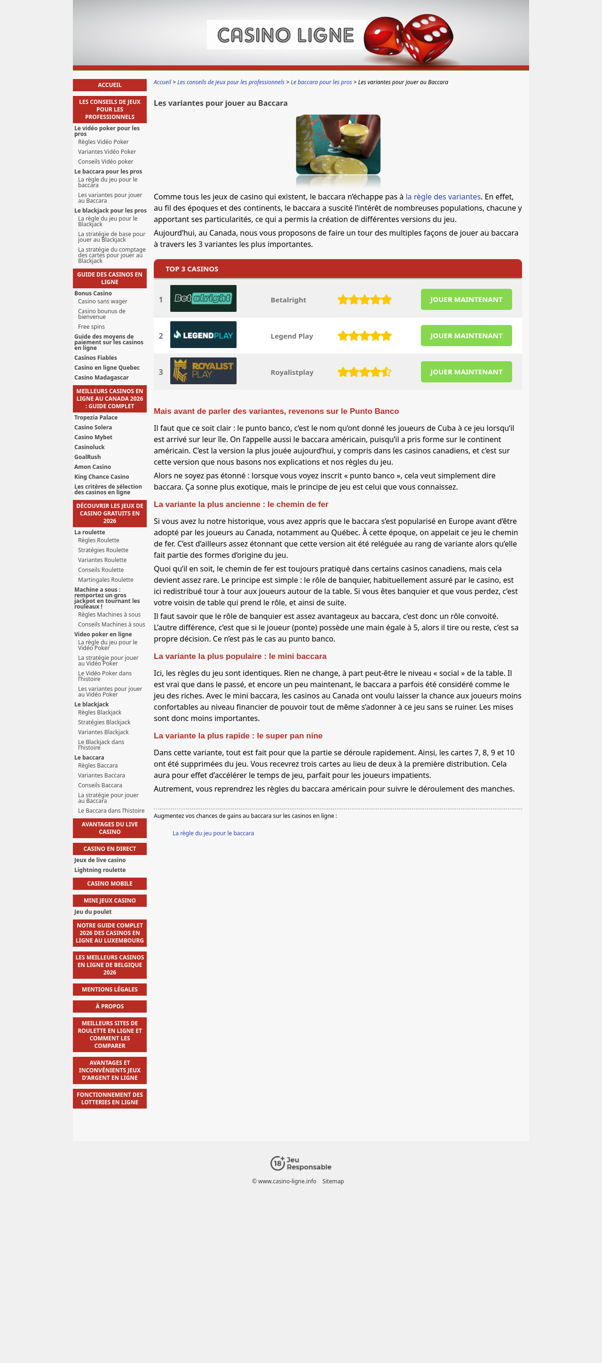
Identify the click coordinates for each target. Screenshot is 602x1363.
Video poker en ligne (103, 634)
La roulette (89, 532)
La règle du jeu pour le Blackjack (107, 221)
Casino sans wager (102, 301)
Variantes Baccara (101, 775)
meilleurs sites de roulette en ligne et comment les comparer (110, 1034)
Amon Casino (92, 467)
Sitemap (333, 1181)
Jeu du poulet (92, 912)
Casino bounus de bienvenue (102, 314)
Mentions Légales (110, 989)
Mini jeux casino (110, 900)
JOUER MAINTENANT (466, 299)
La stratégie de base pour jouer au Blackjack (111, 237)
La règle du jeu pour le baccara (213, 833)
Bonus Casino (93, 293)
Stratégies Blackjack (104, 722)
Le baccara (89, 758)
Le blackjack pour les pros (110, 211)
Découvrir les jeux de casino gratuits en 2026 (109, 513)
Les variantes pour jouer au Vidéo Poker (110, 691)
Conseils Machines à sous (111, 624)
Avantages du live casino (110, 828)
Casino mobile (110, 884)
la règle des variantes (443, 196)
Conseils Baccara (100, 785)
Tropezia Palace (96, 417)
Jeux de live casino (100, 860)
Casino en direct (110, 849)
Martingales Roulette (106, 580)
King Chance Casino (101, 477)
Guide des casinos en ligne (110, 278)
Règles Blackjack (99, 712)
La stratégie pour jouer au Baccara (108, 798)
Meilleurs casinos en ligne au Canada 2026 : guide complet (109, 398)
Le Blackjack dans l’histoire (101, 745)
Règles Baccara (98, 766)
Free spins (91, 327)
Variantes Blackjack (103, 732)
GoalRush (87, 457)
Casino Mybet (93, 437)
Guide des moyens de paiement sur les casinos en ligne (108, 342)
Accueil (109, 85)
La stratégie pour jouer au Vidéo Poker (108, 660)
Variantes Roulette (102, 560)
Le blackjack (91, 704)
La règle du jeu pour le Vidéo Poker (107, 645)
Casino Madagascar (101, 377)
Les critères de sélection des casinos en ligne (108, 489)
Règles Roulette (98, 540)
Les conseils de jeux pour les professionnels (110, 109)
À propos (110, 1006)
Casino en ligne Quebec (107, 368)
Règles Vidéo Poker (103, 142)
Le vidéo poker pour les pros (107, 131)
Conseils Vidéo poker (105, 162)
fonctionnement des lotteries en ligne (110, 1098)
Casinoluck (89, 447)
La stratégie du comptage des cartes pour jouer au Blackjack (112, 255)
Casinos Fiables (95, 358)
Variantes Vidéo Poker (107, 152)
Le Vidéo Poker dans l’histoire (105, 676)
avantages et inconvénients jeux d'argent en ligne (110, 1070)
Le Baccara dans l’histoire (111, 811)
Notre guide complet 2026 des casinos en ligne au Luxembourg (110, 932)
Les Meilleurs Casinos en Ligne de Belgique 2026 (110, 964)
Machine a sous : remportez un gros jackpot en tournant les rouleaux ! (107, 598)
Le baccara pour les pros (108, 171)
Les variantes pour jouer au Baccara (110, 198)
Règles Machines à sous (109, 615)
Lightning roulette (100, 870)
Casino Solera (93, 427)
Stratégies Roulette (103, 550)
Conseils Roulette (101, 570)
